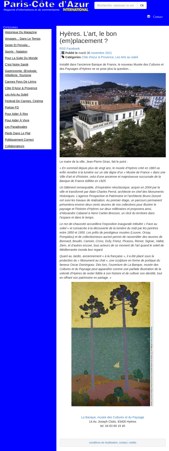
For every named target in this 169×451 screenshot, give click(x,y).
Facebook (73, 48)
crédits (132, 442)
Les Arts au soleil (126, 57)
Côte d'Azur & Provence (98, 57)
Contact (156, 16)
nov (97, 53)
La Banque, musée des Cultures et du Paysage (112, 417)
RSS (63, 48)
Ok (142, 5)
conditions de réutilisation (103, 442)
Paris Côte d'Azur (46, 6)
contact (123, 442)
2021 (108, 53)
